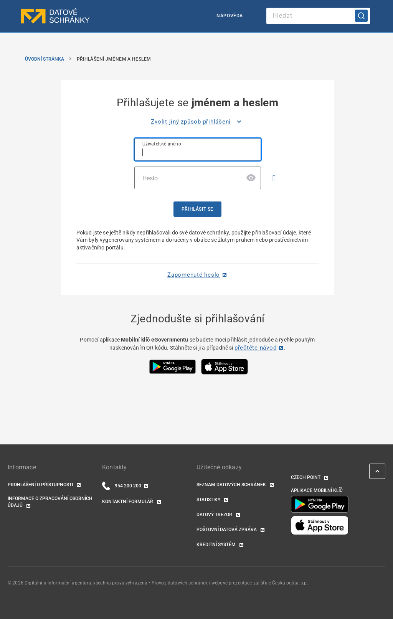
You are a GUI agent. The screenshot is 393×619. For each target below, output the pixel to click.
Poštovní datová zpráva (227, 529)
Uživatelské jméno (161, 144)
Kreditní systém (216, 544)
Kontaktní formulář (128, 501)
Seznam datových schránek (231, 484)
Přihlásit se (197, 209)
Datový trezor (214, 514)
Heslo (150, 178)
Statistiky (208, 499)
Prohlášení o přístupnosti (41, 484)
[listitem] (197, 122)
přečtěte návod (255, 347)
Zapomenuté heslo (193, 274)
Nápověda (229, 15)
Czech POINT (306, 477)
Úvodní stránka (44, 59)
